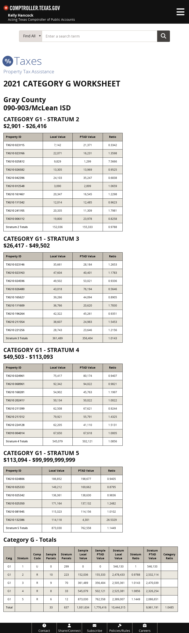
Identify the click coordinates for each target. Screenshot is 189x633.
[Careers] (144, 628)
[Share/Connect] (69, 628)
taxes (22, 60)
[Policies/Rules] (119, 628)
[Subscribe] (94, 628)
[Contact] (44, 628)
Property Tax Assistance (28, 71)
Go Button (163, 35)
